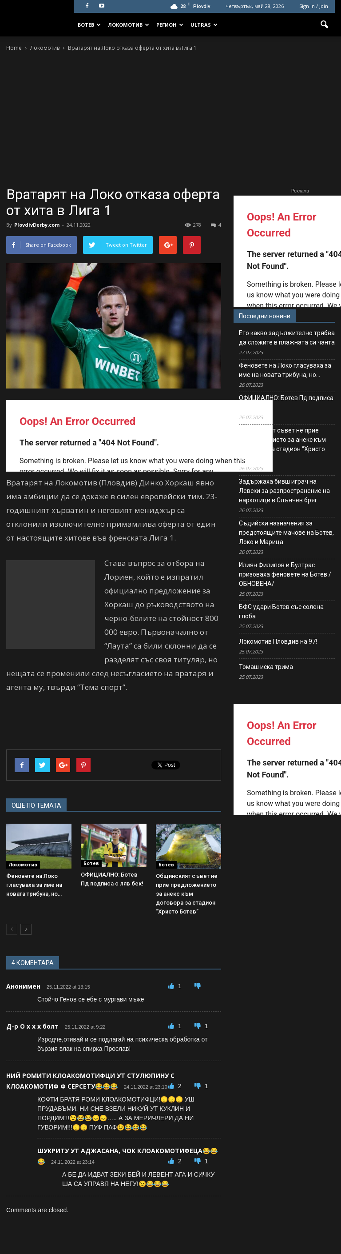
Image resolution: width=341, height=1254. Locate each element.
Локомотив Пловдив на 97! (278, 641)
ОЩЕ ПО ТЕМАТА (36, 805)
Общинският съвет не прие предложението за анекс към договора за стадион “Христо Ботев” (187, 894)
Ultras (204, 24)
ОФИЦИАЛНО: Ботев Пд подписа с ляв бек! (286, 402)
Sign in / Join (313, 6)
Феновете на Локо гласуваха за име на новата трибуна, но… (34, 885)
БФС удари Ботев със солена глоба (281, 611)
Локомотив (128, 24)
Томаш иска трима (266, 666)
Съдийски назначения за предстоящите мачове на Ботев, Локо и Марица (286, 532)
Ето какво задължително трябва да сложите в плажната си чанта (287, 337)
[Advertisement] (170, 119)
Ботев (89, 24)
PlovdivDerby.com (36, 224)
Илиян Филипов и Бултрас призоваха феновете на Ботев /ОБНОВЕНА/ (285, 574)
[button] (324, 25)
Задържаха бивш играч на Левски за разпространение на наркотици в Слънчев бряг (284, 491)
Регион (169, 24)
